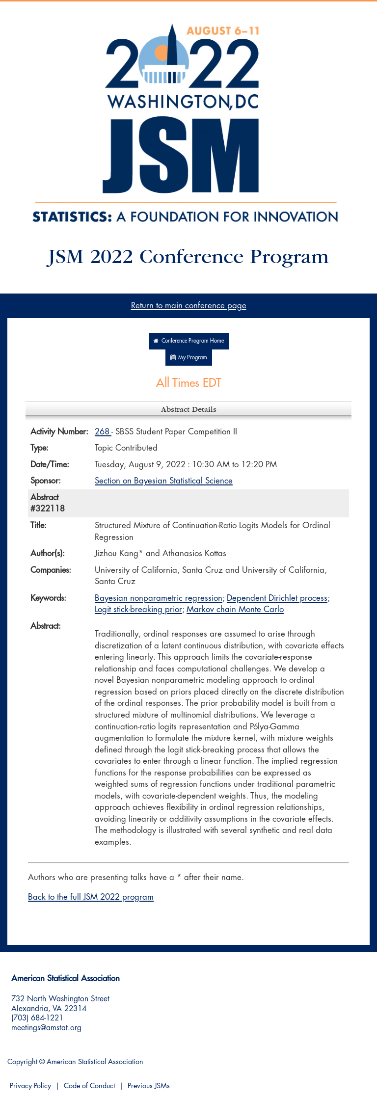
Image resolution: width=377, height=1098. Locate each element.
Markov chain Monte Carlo (235, 609)
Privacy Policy (30, 1086)
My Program (188, 357)
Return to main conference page (188, 305)
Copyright (22, 1062)
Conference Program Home (189, 341)
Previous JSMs (149, 1086)
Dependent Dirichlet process (277, 598)
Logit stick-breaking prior (138, 609)
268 (103, 432)
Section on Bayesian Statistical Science (164, 481)
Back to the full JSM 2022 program (91, 897)
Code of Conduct (89, 1086)
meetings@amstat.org (46, 1028)
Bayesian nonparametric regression (158, 598)
